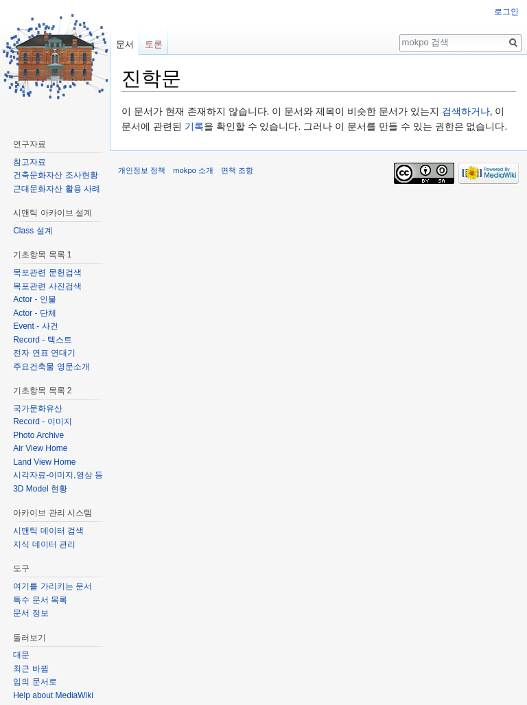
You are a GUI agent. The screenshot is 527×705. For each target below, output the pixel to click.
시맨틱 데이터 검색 (48, 530)
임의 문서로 (34, 681)
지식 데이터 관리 (44, 544)
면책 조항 (237, 170)
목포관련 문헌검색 (47, 272)
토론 (154, 44)
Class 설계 (32, 230)
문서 (125, 44)
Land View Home (44, 462)
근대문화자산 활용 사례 (56, 189)
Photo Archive (38, 435)
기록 (194, 126)
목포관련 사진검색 (47, 286)
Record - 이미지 (42, 421)
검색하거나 (466, 111)
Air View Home (40, 448)
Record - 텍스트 (42, 340)
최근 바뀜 (30, 668)
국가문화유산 (37, 408)
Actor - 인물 (34, 299)
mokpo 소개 (193, 170)
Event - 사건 (35, 326)
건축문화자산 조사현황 (55, 175)
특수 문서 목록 (40, 600)
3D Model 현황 (40, 489)
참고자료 (29, 162)
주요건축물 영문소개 (51, 366)
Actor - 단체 (34, 313)
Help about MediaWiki (53, 695)
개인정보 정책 (141, 170)
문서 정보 (30, 613)
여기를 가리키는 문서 (52, 586)
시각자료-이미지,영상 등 (58, 475)
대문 (21, 655)
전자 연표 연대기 (44, 353)
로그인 (506, 11)
